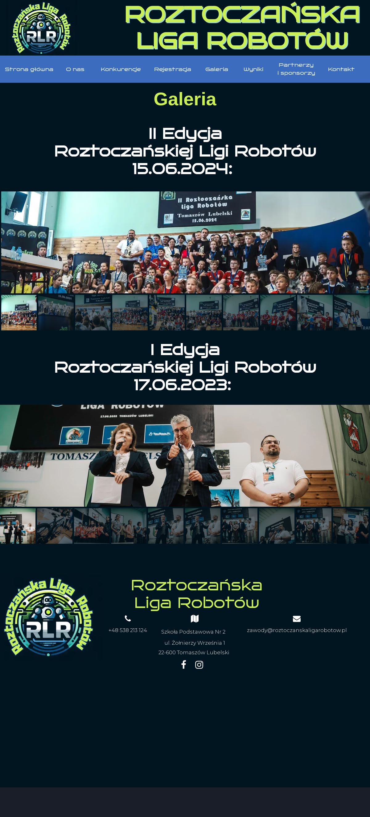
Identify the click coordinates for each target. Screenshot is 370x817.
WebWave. (224, 797)
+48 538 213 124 (128, 630)
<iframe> (185, 731)
